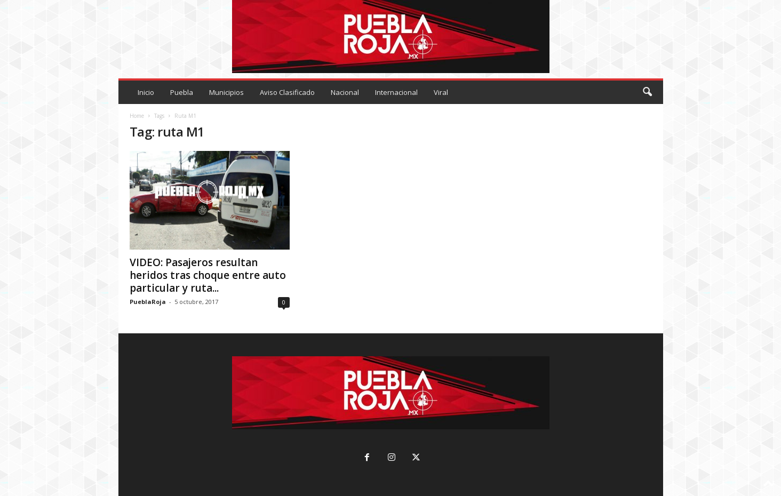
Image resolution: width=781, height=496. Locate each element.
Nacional (345, 92)
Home (137, 115)
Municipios (226, 92)
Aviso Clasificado (287, 92)
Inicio (146, 92)
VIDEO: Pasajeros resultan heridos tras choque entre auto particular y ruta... (208, 275)
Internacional (396, 92)
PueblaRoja (148, 302)
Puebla (181, 92)
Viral (441, 92)
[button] (647, 92)
